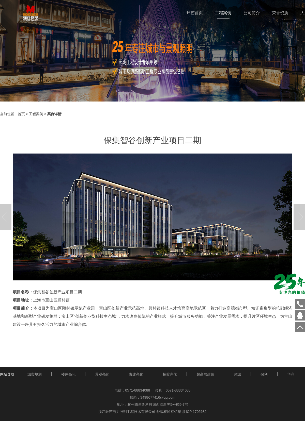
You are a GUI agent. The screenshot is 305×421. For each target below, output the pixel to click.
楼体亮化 (68, 374)
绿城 (237, 374)
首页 (21, 114)
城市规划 (34, 374)
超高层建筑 (205, 374)
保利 (264, 374)
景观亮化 (102, 374)
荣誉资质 (280, 13)
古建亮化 (136, 374)
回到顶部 (300, 327)
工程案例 (223, 13)
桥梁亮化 (170, 374)
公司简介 (251, 13)
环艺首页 (195, 13)
